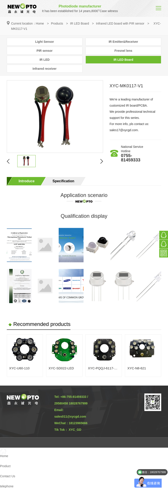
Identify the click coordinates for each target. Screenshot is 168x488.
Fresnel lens (123, 50)
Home (40, 23)
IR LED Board (79, 23)
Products (57, 23)
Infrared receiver (45, 68)
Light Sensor (44, 41)
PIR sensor (44, 50)
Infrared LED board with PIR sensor (120, 23)
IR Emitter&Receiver (123, 41)
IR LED (45, 59)
